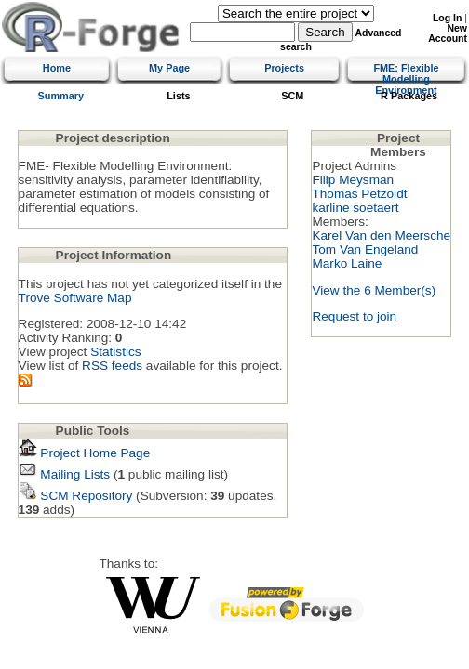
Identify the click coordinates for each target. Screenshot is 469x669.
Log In (447, 18)
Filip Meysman (353, 180)
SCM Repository (76, 496)
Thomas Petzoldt (359, 194)
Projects (284, 67)
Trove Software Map (75, 298)
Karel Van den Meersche (381, 236)
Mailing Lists (65, 474)
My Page (169, 67)
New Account (447, 33)
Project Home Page (85, 453)
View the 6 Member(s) (374, 290)
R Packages (409, 95)
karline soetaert (355, 208)
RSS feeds (112, 366)
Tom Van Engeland (365, 249)
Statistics (115, 352)
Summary (61, 95)
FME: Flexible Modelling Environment (405, 79)
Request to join (354, 316)
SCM (292, 95)
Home (57, 67)
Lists (178, 95)
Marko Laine (347, 263)
